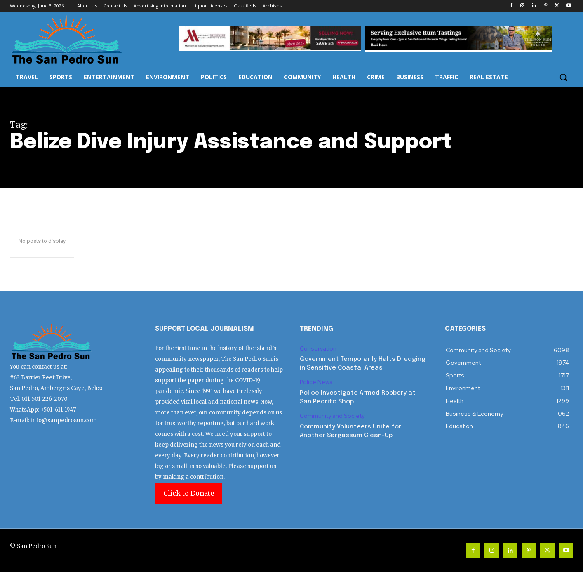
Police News (316, 382)
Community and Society (332, 415)
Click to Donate (188, 493)
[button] (563, 77)
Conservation (318, 348)
